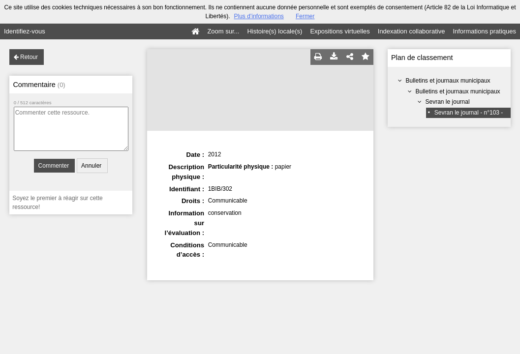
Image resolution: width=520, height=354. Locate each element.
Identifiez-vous (24, 31)
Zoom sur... (223, 31)
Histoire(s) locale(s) (274, 31)
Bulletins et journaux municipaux (448, 80)
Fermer (305, 16)
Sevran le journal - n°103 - (468, 112)
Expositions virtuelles (339, 31)
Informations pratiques (484, 31)
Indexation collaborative (411, 31)
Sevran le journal (448, 101)
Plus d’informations (258, 16)
